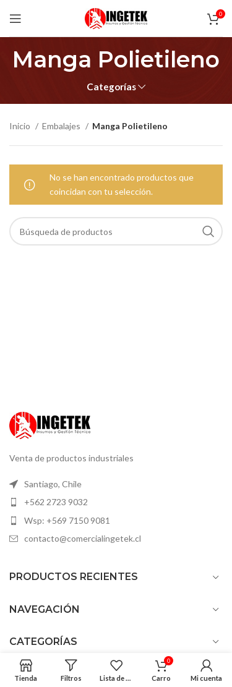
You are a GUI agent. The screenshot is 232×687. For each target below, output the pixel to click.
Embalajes (62, 126)
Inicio (20, 126)
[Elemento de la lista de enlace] (116, 484)
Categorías (111, 87)
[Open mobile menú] (15, 18)
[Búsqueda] (116, 231)
